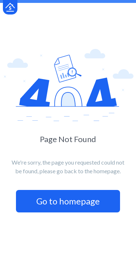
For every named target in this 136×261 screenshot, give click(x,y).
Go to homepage (68, 201)
